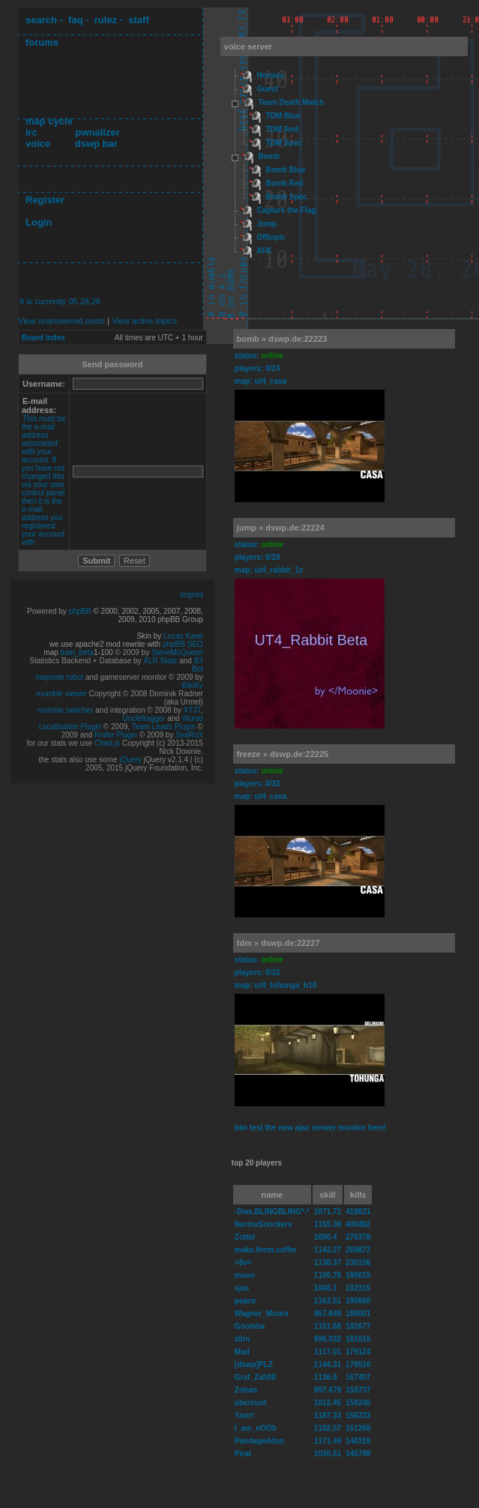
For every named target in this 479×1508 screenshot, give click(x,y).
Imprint (191, 595)
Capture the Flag (286, 210)
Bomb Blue (285, 170)
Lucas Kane (183, 636)
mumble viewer (61, 694)
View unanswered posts (61, 320)
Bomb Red (284, 183)
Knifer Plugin (115, 735)
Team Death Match (291, 102)
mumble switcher (65, 710)
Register (44, 199)
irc (31, 132)
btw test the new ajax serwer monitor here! (310, 1128)
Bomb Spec (286, 197)
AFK (264, 251)
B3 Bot (197, 665)
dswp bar (96, 143)
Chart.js (107, 743)
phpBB (80, 611)
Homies (269, 75)
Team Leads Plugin (164, 727)
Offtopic (270, 237)
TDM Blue (282, 116)
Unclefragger (143, 718)
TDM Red (281, 129)
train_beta (77, 652)
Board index (43, 338)
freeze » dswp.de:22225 (282, 754)
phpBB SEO (183, 644)
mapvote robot (59, 677)
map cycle (49, 121)
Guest (266, 89)
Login (38, 222)
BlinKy (192, 685)
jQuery (130, 759)
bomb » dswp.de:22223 (282, 338)
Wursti (192, 718)
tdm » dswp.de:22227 (278, 942)
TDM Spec (283, 143)
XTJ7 (192, 710)
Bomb (268, 156)
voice (37, 143)
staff (138, 19)
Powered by (48, 611)
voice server (248, 46)
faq (75, 19)
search (41, 19)
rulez (105, 19)
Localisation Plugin (70, 727)
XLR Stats (160, 661)
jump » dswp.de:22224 (281, 527)
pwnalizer (97, 132)
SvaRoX (189, 735)
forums (41, 42)
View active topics (144, 320)
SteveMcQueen (177, 652)
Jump (266, 224)
